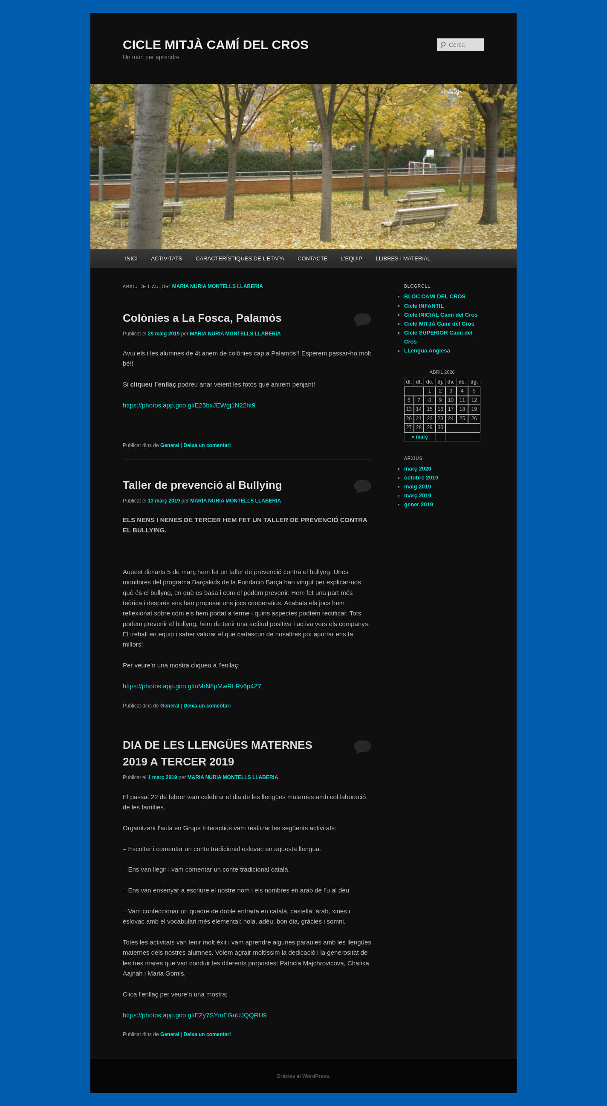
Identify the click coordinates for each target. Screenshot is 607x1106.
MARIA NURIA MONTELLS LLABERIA (217, 286)
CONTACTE (313, 258)
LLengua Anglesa (427, 350)
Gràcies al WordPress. (303, 1076)
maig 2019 (417, 486)
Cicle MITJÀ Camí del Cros (439, 324)
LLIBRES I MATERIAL (403, 258)
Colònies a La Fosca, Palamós (202, 318)
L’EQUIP (351, 258)
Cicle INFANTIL (424, 306)
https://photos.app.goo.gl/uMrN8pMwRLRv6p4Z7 (192, 686)
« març (420, 437)
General (169, 445)
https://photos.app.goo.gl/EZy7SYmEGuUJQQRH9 (195, 1015)
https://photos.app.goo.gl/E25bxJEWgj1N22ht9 (189, 405)
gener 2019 (418, 504)
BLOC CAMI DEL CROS (434, 296)
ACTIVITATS (166, 258)
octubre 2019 (421, 477)
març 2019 (417, 495)
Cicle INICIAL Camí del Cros (440, 315)
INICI (131, 258)
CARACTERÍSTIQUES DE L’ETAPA (240, 258)
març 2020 (417, 468)
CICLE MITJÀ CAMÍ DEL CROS (216, 45)
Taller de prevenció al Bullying (202, 485)
